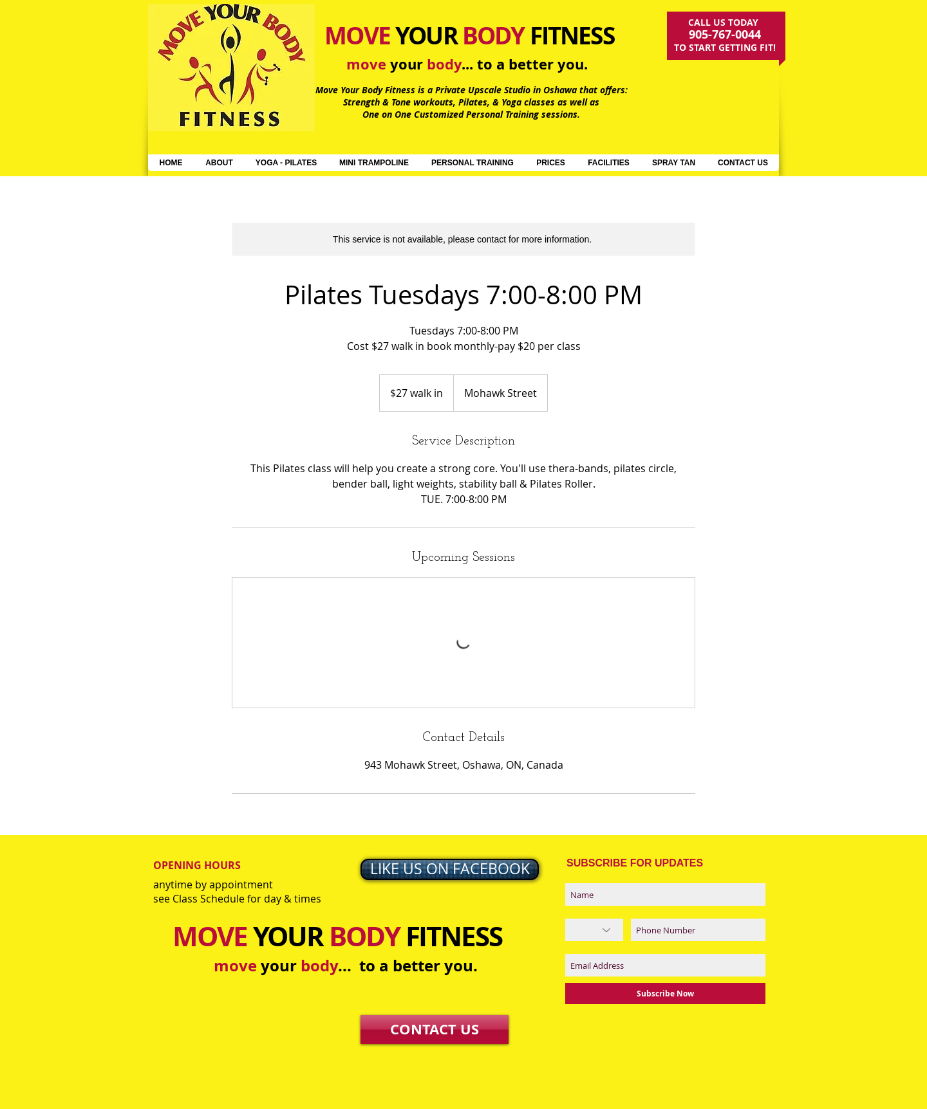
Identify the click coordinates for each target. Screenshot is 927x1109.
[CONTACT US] (434, 1029)
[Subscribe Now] (665, 993)
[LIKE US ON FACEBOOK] (449, 869)
